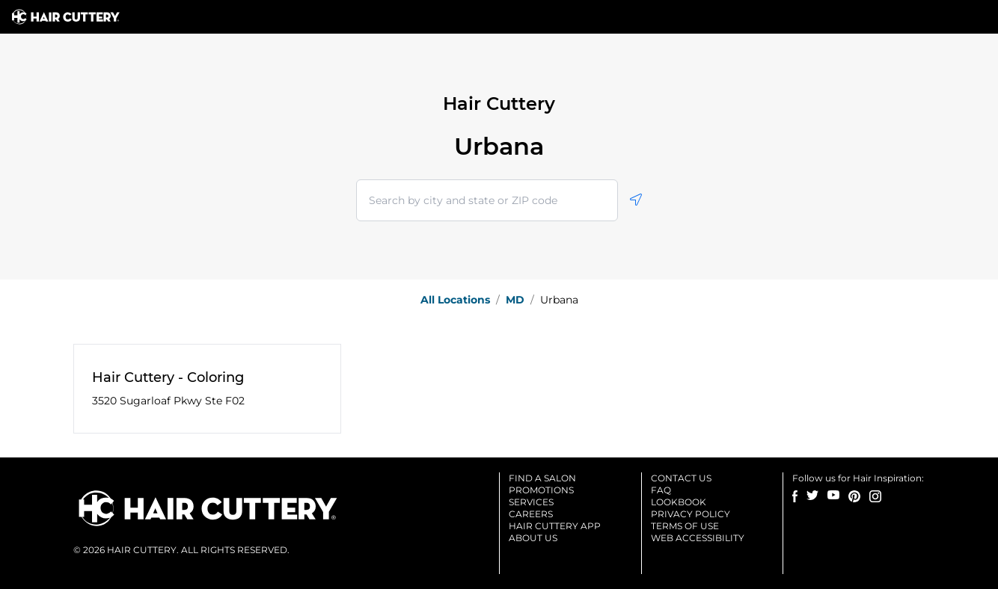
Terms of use (685, 525)
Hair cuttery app (555, 525)
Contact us (681, 478)
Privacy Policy (690, 513)
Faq (661, 490)
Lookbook (678, 502)
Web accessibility (697, 537)
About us (533, 537)
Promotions (541, 490)
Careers (531, 513)
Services (531, 502)
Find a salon (542, 478)
